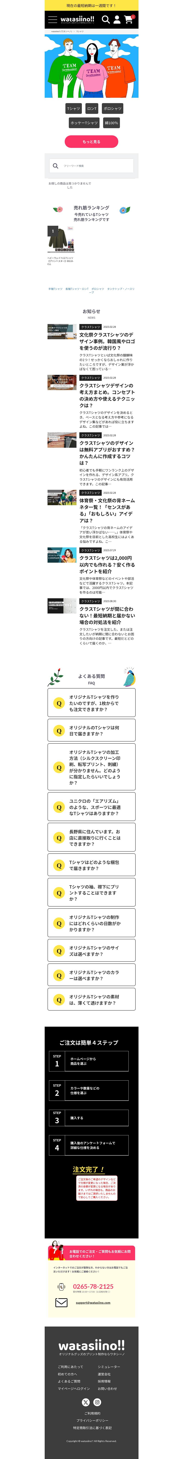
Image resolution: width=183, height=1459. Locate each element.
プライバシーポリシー (92, 1420)
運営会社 (104, 1374)
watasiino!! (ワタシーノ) (61, 31)
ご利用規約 (92, 1413)
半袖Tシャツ (55, 289)
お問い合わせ (107, 1388)
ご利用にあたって (70, 1366)
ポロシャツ (113, 108)
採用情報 (104, 1381)
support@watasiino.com (93, 1303)
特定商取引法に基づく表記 (92, 1428)
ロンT (92, 108)
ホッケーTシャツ (84, 122)
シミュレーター (109, 1366)
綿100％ (111, 122)
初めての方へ (67, 1374)
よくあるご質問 (69, 1381)
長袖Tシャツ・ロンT (77, 289)
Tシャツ (80, 31)
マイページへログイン (74, 1388)
